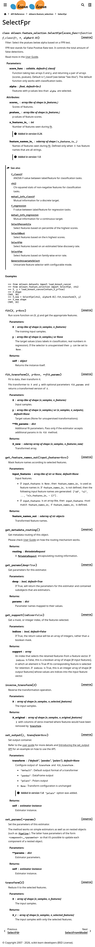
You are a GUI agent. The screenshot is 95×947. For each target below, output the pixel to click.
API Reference (17, 14)
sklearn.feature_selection (41, 14)
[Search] (83, 4)
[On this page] (90, 4)
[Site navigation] (5, 4)
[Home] (5, 14)
